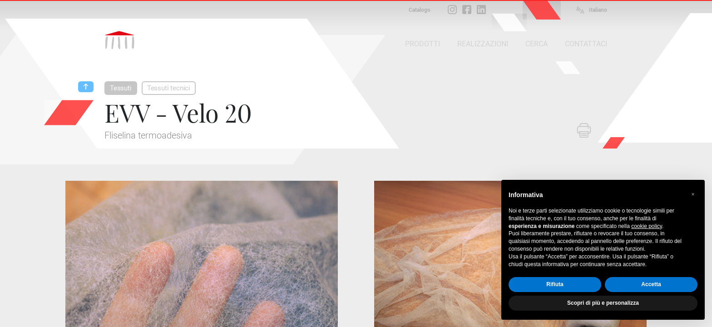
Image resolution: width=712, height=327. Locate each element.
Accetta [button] (651, 284)
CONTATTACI (586, 44)
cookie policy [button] (646, 226)
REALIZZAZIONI (482, 44)
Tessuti (121, 88)
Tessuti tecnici (168, 88)
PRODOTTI (422, 44)
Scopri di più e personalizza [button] (603, 303)
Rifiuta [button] (554, 284)
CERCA (536, 44)
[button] (693, 194)
